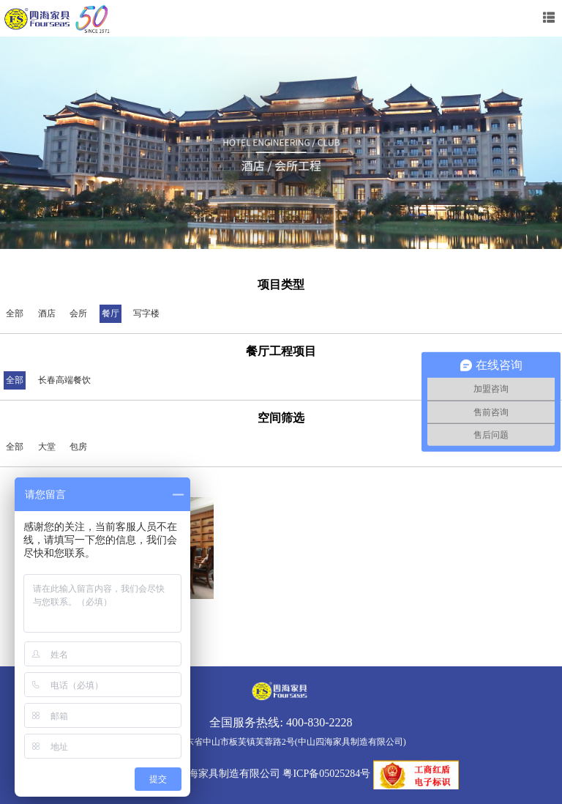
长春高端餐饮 (64, 380)
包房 (78, 447)
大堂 (47, 447)
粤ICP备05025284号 (326, 774)
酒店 (47, 313)
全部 (14, 313)
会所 (78, 313)
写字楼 (146, 313)
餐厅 (110, 313)
